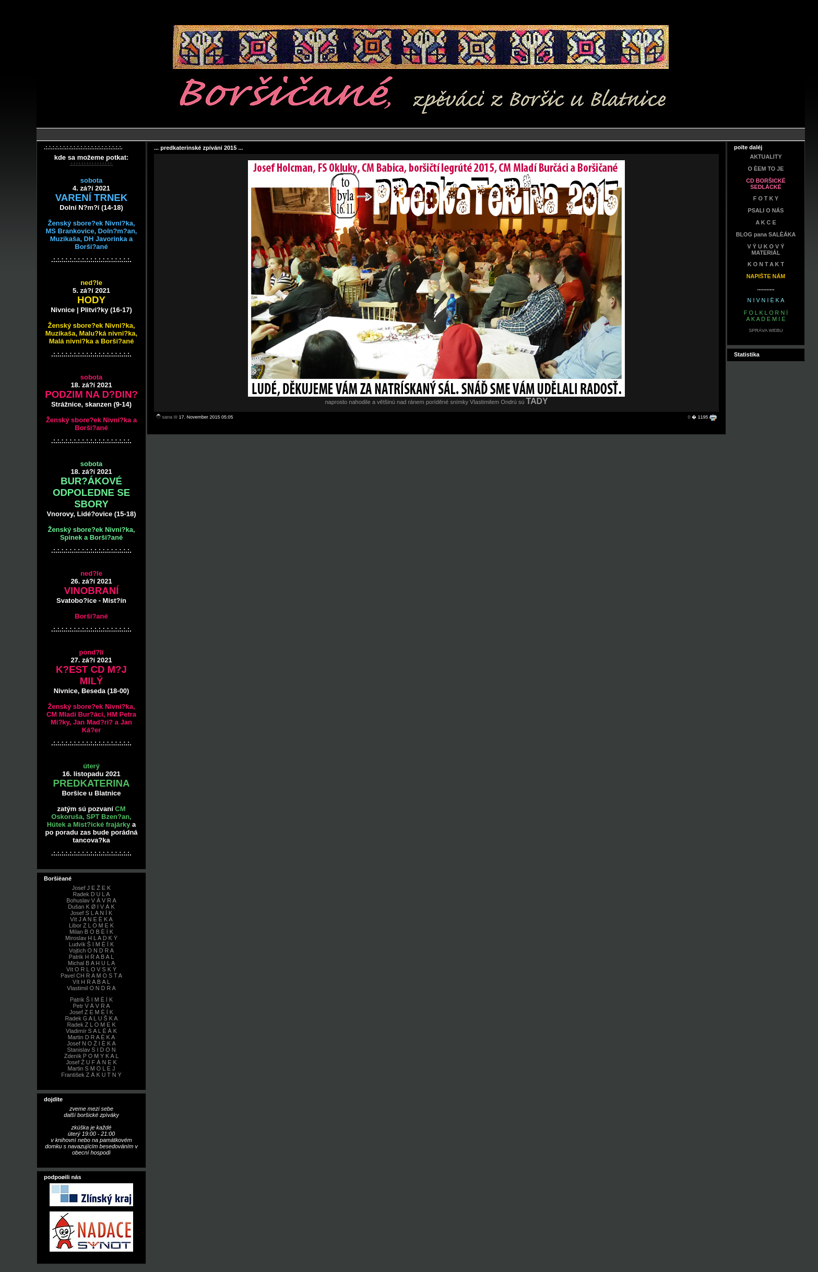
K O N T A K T (766, 264)
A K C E (765, 222)
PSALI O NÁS (766, 210)
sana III (170, 417)
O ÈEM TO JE (766, 168)
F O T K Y (765, 198)
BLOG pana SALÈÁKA (766, 234)
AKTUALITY (765, 156)
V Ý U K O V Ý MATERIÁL (766, 249)
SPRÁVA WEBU (766, 330)
